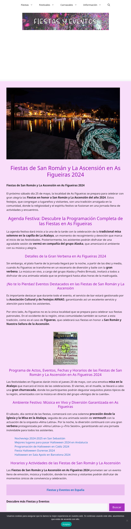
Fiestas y (65, 490)
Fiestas (28, 5)
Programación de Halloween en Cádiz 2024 (42, 446)
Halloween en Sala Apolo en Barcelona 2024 (42, 454)
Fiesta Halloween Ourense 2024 (35, 450)
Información (94, 5)
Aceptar (66, 524)
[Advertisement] (65, 57)
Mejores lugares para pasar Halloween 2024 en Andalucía (51, 442)
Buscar (117, 507)
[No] (127, 520)
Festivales (48, 5)
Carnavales (70, 5)
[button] (108, 5)
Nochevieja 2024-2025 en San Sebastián (40, 438)
